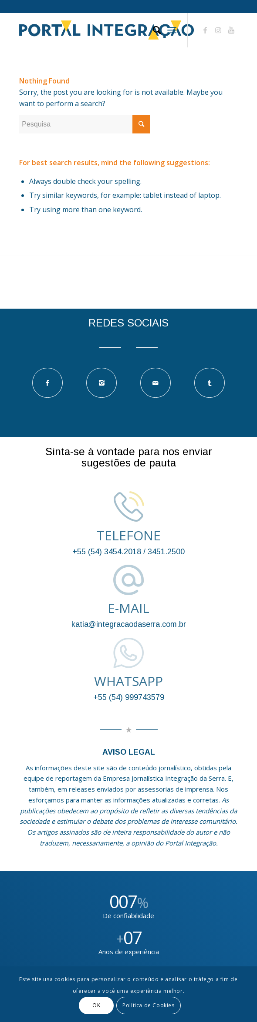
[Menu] (171, 30)
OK (96, 1005)
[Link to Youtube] (231, 30)
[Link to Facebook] (205, 30)
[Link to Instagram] (218, 30)
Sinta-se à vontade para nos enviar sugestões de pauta (128, 457)
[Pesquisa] (152, 30)
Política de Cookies (148, 1005)
